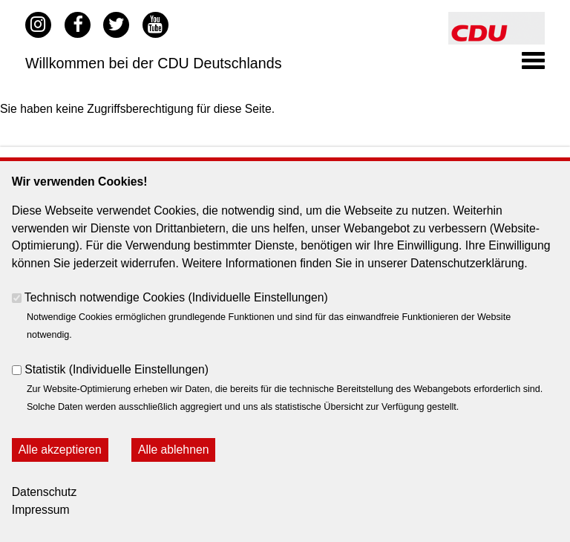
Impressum (41, 509)
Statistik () (116, 369)
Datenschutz (44, 492)
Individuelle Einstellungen (258, 297)
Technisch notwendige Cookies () (176, 297)
